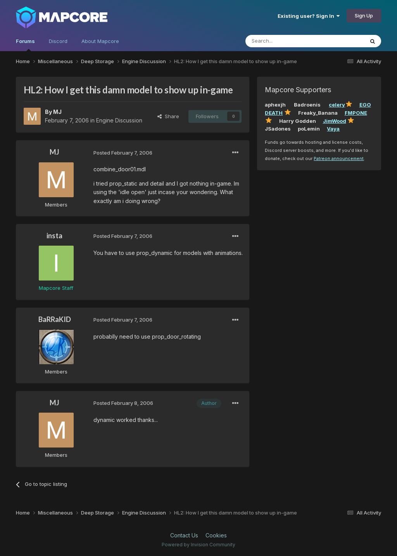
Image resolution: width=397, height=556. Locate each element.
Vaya (333, 129)
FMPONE (356, 113)
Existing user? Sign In (309, 16)
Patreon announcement (339, 158)
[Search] (285, 41)
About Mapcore (100, 41)
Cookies (216, 535)
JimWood (334, 121)
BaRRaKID (54, 319)
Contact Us (184, 535)
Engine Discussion (119, 120)
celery (337, 105)
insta (54, 235)
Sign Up (364, 15)
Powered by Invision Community (198, 544)
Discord (58, 41)
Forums (25, 44)
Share (168, 116)
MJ (57, 111)
